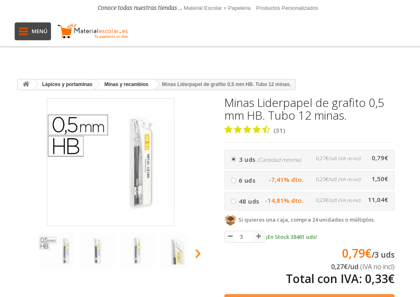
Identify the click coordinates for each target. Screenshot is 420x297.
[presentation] (25, 254)
